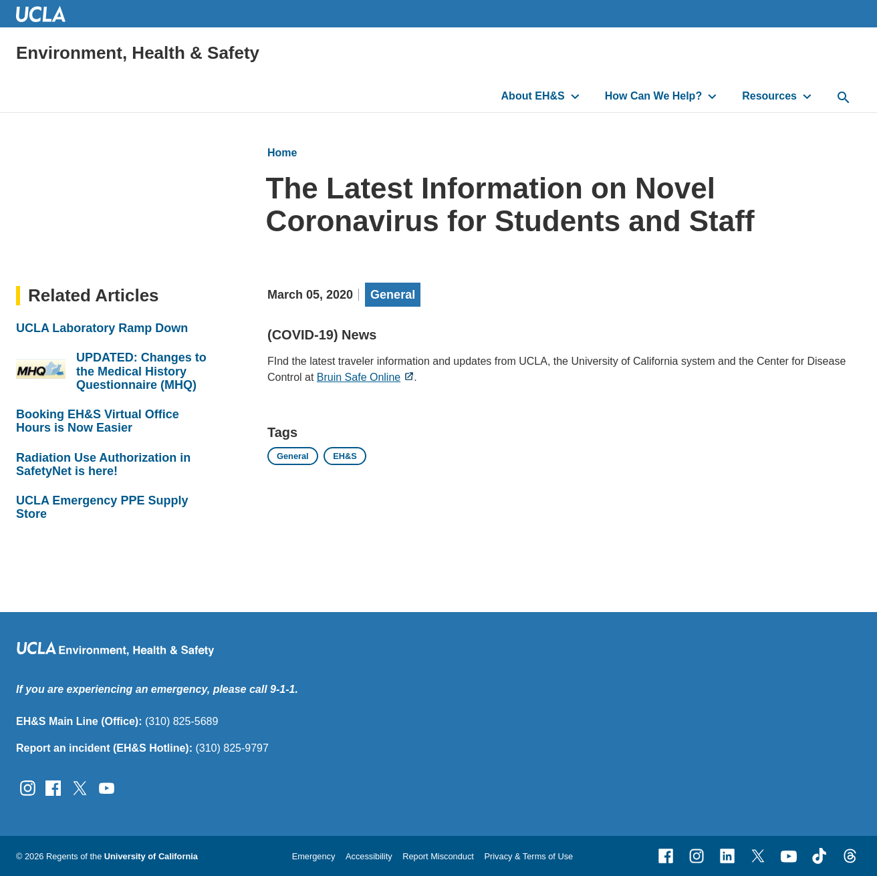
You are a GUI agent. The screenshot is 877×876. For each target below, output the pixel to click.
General (392, 294)
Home (282, 152)
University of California (151, 856)
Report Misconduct (438, 856)
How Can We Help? (654, 96)
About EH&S (533, 96)
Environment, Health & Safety (137, 52)
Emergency (314, 856)
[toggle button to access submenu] (575, 96)
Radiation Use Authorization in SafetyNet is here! (103, 464)
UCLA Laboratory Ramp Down (102, 328)
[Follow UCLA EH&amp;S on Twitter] (80, 787)
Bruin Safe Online (358, 376)
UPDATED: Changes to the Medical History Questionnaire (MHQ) (141, 371)
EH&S (345, 456)
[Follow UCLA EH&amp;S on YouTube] (106, 787)
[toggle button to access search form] (843, 98)
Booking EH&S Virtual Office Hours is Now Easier (97, 421)
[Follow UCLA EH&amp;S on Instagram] (27, 787)
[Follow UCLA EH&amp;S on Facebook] (53, 787)
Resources (769, 96)
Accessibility (369, 856)
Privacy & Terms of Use (528, 856)
